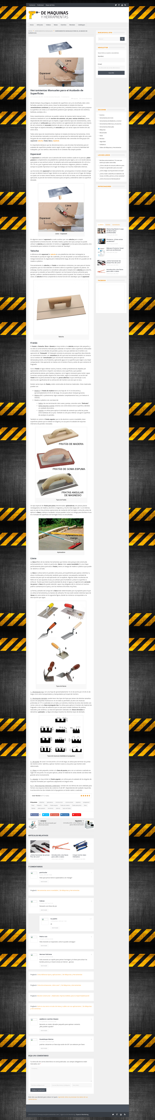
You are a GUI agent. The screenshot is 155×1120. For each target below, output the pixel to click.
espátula (78, 802)
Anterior (42, 821)
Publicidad (40, 5)
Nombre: (101, 56)
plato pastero (41, 808)
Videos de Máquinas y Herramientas (110, 147)
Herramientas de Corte (106, 118)
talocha (58, 808)
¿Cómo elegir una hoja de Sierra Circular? (112, 171)
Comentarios (116, 224)
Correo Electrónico (86, 98)
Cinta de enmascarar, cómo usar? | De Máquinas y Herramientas (59, 985)
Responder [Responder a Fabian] (44, 910)
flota (33, 805)
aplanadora (50, 802)
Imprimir (74, 98)
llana (85, 805)
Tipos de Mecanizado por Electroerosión (47, 824)
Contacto (32, 5)
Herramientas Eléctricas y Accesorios (110, 124)
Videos (48, 25)
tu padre (54, 919)
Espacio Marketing (82, 1114)
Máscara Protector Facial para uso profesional (114, 249)
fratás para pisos (76, 805)
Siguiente (79, 821)
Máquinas (102, 130)
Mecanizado (103, 133)
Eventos (63, 25)
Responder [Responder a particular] (44, 881)
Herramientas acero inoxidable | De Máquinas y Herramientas (58, 890)
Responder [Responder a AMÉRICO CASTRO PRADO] (44, 1030)
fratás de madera (65, 805)
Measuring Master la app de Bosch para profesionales (115, 231)
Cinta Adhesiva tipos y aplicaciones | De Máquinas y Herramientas (59, 974)
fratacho (39, 805)
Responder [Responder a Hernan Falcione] (44, 966)
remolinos (50, 808)
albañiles (41, 802)
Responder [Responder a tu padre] (55, 928)
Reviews (72, 25)
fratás (45, 805)
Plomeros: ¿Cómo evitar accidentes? (114, 240)
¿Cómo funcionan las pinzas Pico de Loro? (40, 856)
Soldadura (103, 144)
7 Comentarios (65, 97)
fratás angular (54, 805)
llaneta (33, 808)
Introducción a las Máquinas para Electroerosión (73, 824)
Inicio (32, 25)
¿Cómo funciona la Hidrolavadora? (110, 179)
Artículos (40, 25)
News (56, 25)
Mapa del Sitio (50, 5)
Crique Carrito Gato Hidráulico (79, 856)
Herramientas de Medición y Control (110, 121)
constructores (69, 802)
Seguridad (103, 141)
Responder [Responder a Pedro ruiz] (44, 945)
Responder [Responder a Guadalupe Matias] (44, 1048)
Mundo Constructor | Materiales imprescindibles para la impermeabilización (63, 996)
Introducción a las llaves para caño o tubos (60, 856)
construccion (59, 802)
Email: (100, 64)
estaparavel (86, 802)
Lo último (100, 224)
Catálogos (81, 25)
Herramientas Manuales (53, 97)
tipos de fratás (67, 808)
